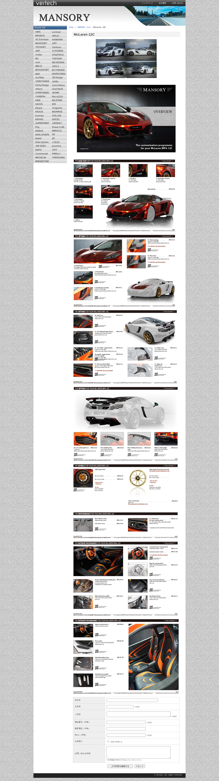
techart (41, 47)
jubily (58, 81)
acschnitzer (41, 39)
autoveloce (58, 85)
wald (58, 36)
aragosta (58, 108)
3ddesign (58, 77)
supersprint (41, 123)
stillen (58, 115)
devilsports (41, 134)
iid (58, 134)
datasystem (41, 142)
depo (41, 150)
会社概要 (162, 3)
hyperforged (41, 93)
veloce (41, 89)
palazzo (58, 96)
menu (58, 161)
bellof (41, 138)
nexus (41, 112)
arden (41, 55)
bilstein (58, 100)
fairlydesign (41, 85)
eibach (41, 108)
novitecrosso (58, 74)
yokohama (58, 157)
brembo (41, 115)
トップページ (147, 3)
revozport (41, 70)
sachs (41, 104)
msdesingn (58, 62)
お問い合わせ (177, 3)
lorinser (58, 32)
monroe (58, 112)
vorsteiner (41, 81)
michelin (41, 157)
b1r (41, 74)
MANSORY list (84, 27)
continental (41, 153)
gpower (58, 51)
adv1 (58, 66)
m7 (41, 58)
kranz (41, 119)
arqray (58, 123)
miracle (58, 131)
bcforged (58, 70)
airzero (41, 146)
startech (58, 55)
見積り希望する (116, 742)
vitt (58, 150)
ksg (41, 127)
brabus (41, 36)
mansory (41, 43)
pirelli (58, 153)
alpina (41, 77)
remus (41, 131)
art (58, 43)
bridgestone (41, 161)
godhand (58, 89)
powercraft (58, 127)
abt (41, 51)
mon (41, 62)
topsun (58, 58)
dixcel (58, 119)
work (58, 93)
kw (58, 104)
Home (71, 27)
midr (41, 66)
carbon (41, 96)
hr (41, 100)
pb (58, 138)
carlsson (58, 47)
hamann (58, 39)
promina (58, 146)
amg (41, 32)
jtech (58, 142)
